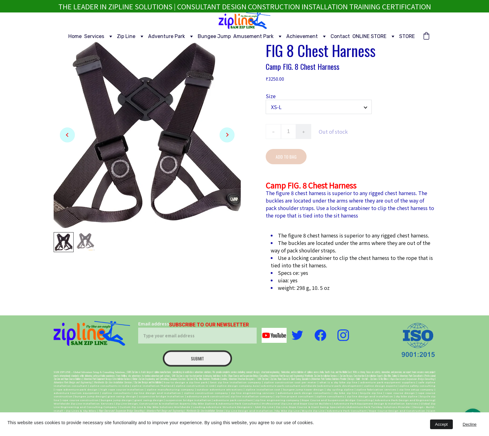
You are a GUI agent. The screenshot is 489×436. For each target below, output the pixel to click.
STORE (407, 36)
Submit (197, 361)
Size (271, 96)
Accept (441, 424)
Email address (153, 326)
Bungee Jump (214, 36)
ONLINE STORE (369, 36)
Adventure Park (166, 36)
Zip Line (126, 36)
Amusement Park (253, 36)
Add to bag (286, 156)
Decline (470, 424)
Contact (340, 36)
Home (75, 36)
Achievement (302, 36)
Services (94, 36)
